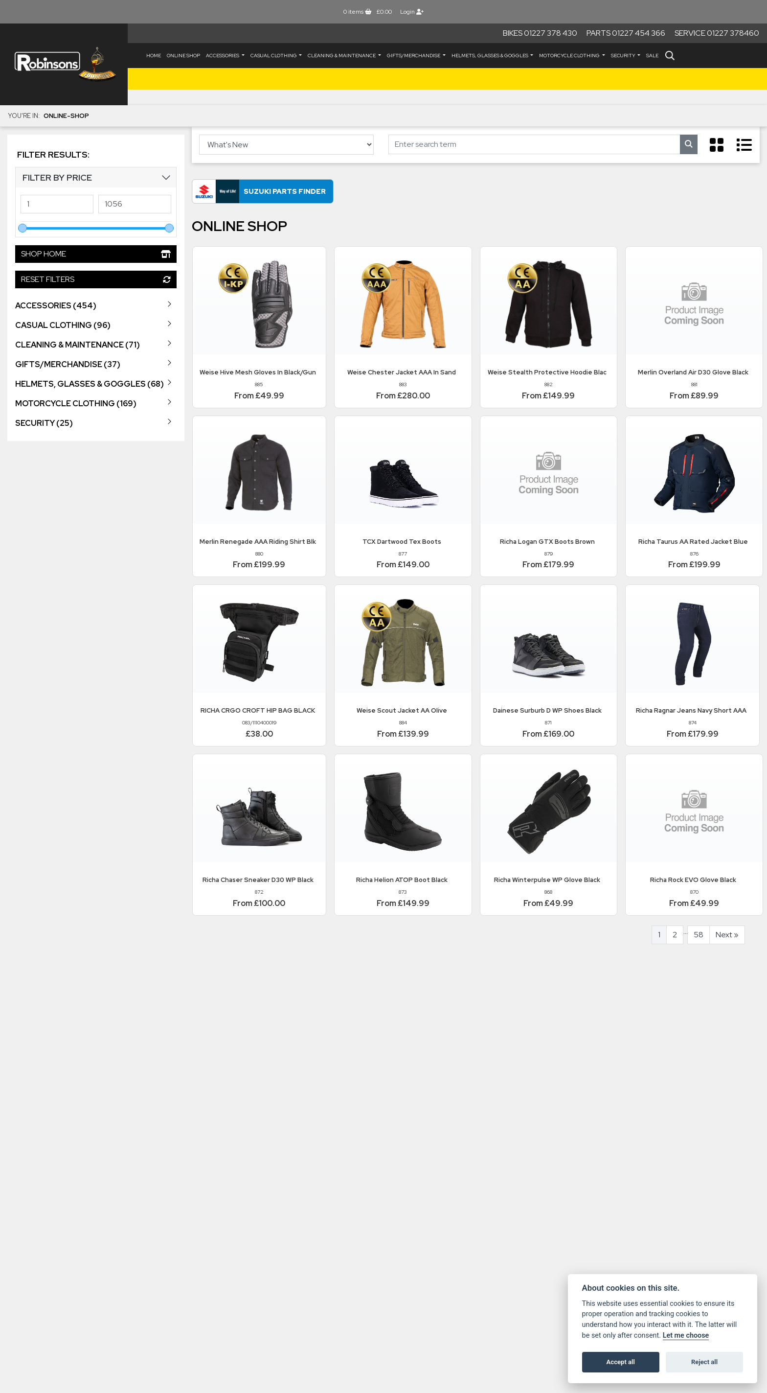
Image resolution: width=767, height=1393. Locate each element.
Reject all (704, 1362)
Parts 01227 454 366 (626, 33)
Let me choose (686, 1335)
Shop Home (96, 254)
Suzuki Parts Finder (285, 191)
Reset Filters (96, 279)
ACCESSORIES (223, 55)
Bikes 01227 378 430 (540, 33)
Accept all (621, 1362)
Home (153, 55)
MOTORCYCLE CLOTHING (570, 55)
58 (698, 934)
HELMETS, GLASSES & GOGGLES (490, 55)
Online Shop (183, 55)
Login (412, 12)
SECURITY (623, 55)
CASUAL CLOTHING (274, 55)
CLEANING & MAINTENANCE (342, 55)
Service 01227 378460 (717, 33)
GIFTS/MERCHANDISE (414, 55)
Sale (652, 55)
